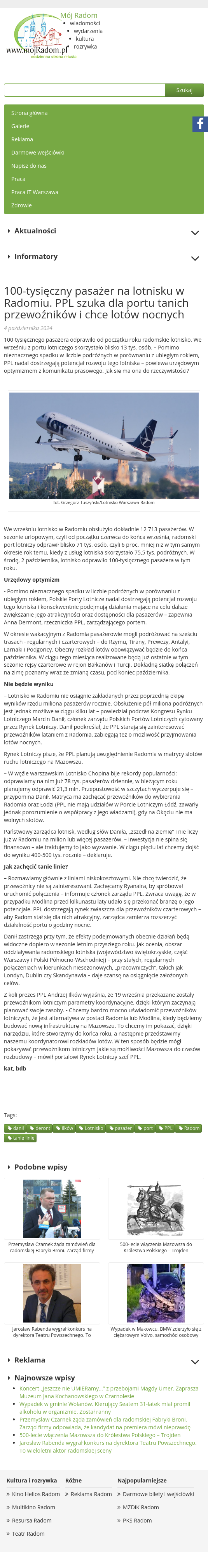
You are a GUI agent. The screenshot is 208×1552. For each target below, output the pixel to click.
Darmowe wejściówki (38, 152)
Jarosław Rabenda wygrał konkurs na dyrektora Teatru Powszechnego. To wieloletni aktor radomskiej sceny (108, 1446)
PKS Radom (137, 1520)
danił (18, 1128)
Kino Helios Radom (36, 1494)
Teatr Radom (28, 1533)
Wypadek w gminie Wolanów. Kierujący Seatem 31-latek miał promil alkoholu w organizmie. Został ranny (104, 1407)
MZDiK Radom (141, 1507)
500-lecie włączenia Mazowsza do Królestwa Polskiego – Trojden (100, 1435)
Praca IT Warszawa (34, 192)
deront (42, 1128)
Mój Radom (79, 15)
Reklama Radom (91, 1494)
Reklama (22, 139)
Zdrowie (21, 205)
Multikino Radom (33, 1507)
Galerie (20, 126)
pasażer (123, 1128)
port (148, 1128)
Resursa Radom (32, 1520)
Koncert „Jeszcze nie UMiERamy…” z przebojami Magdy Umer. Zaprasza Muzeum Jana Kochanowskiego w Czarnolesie (109, 1392)
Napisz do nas (29, 165)
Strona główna (29, 112)
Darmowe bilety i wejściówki (158, 1494)
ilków (67, 1128)
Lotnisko (94, 1128)
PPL (168, 1128)
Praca (18, 178)
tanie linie (23, 1138)
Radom (192, 1128)
